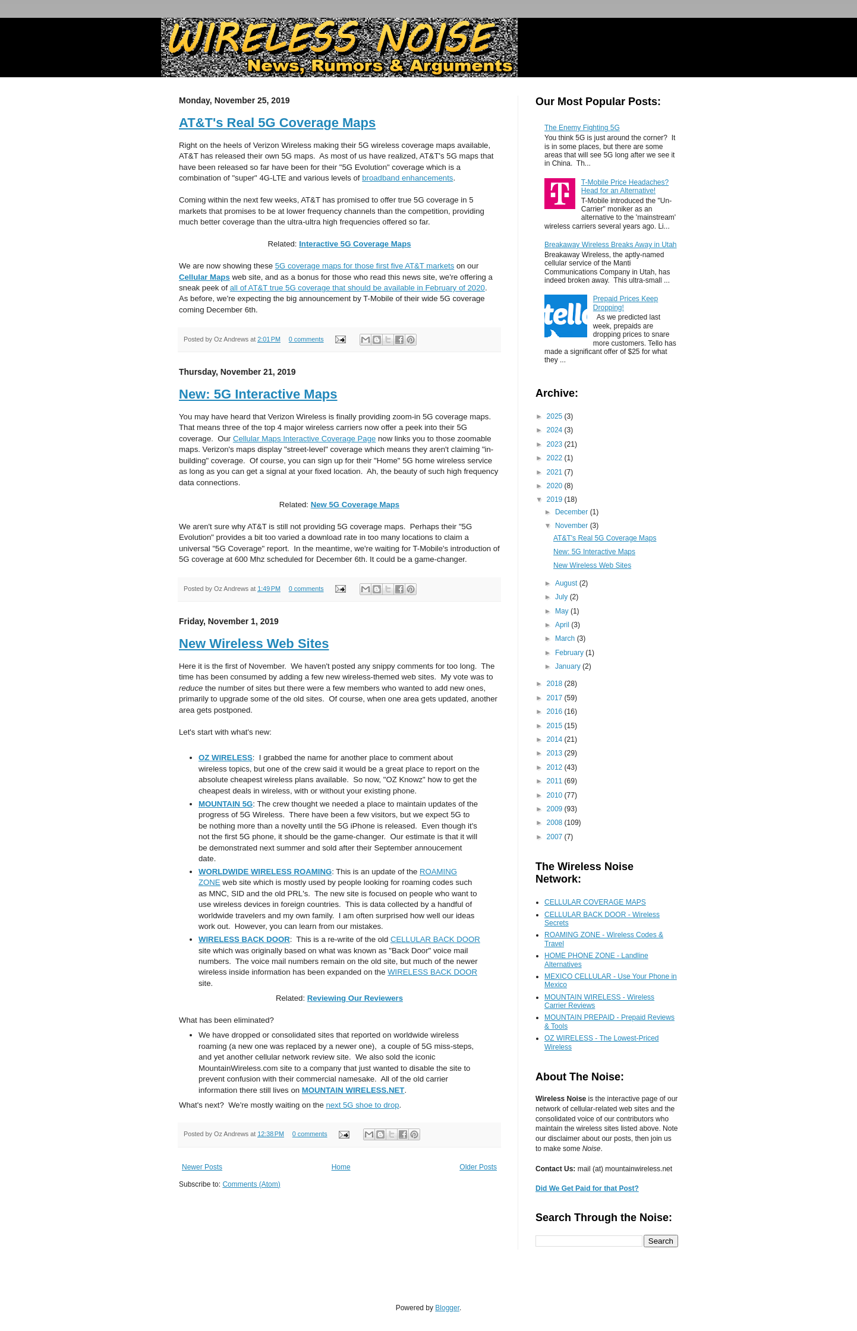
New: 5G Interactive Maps (258, 394)
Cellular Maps (204, 277)
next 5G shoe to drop (362, 1105)
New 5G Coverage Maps (355, 504)
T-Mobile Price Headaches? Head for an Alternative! (625, 186)
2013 (556, 753)
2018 (556, 683)
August (567, 583)
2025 (556, 416)
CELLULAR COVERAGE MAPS (595, 902)
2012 (556, 767)
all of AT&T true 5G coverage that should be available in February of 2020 (357, 287)
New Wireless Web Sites (254, 643)
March (566, 638)
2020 (556, 486)
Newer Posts (202, 1167)
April (563, 625)
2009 (556, 809)
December (572, 512)
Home (341, 1167)
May (563, 611)
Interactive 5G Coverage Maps (355, 243)
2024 (556, 430)
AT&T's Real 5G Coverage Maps (277, 122)
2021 (556, 472)
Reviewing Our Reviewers (355, 998)
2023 (556, 444)
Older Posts (478, 1167)
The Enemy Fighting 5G (582, 128)
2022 (556, 458)
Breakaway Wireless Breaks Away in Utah (610, 245)
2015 (556, 726)
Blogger (447, 1308)
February (570, 653)
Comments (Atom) (251, 1184)
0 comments (306, 339)
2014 (556, 739)
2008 (556, 822)
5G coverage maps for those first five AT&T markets (364, 265)
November (572, 525)
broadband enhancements (407, 177)
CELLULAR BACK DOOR (435, 939)
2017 (556, 698)
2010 (556, 795)
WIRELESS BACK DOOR (432, 972)
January (568, 666)
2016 (556, 711)
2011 (556, 781)
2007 (556, 837)
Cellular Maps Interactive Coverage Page (304, 438)
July (562, 597)
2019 (556, 499)
